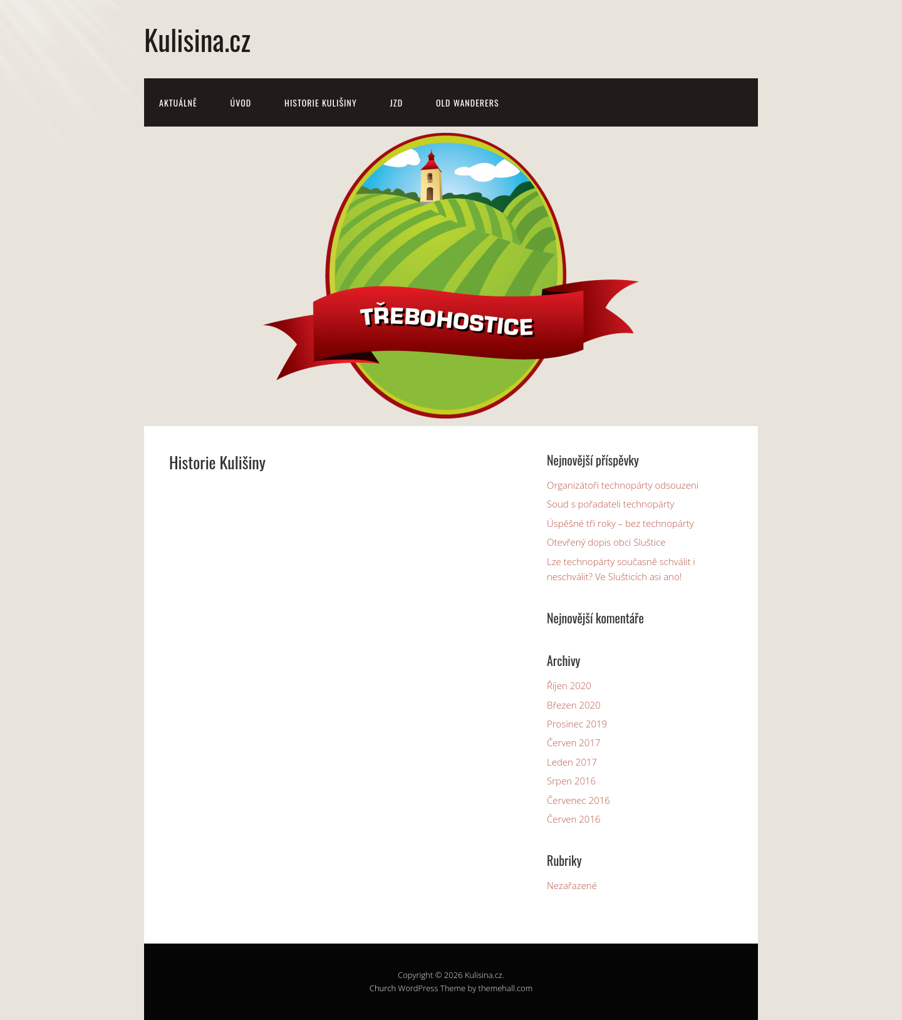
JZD (396, 102)
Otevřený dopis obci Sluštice (606, 542)
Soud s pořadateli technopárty (610, 503)
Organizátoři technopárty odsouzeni (622, 485)
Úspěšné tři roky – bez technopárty (620, 523)
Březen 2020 (574, 705)
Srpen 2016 (571, 780)
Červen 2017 (574, 742)
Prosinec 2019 (577, 723)
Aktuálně (178, 102)
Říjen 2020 (569, 685)
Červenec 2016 (578, 800)
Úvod (241, 102)
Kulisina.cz (197, 39)
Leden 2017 (572, 762)
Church (383, 988)
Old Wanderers (467, 102)
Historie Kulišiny (320, 102)
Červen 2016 (574, 819)
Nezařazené (572, 885)
